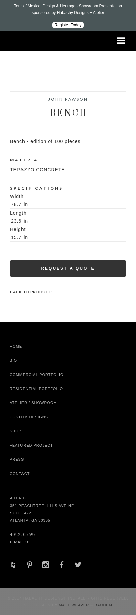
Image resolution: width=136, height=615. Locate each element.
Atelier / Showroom (33, 403)
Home (16, 346)
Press (17, 459)
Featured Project (31, 445)
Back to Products (32, 291)
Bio (13, 360)
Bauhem (102, 605)
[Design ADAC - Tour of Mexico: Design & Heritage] (68, 15)
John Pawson (68, 99)
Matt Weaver (74, 605)
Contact (20, 474)
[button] (121, 41)
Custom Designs (29, 417)
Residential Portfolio (36, 389)
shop (15, 431)
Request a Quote (68, 268)
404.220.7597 (23, 534)
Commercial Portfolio (37, 375)
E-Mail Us (20, 542)
